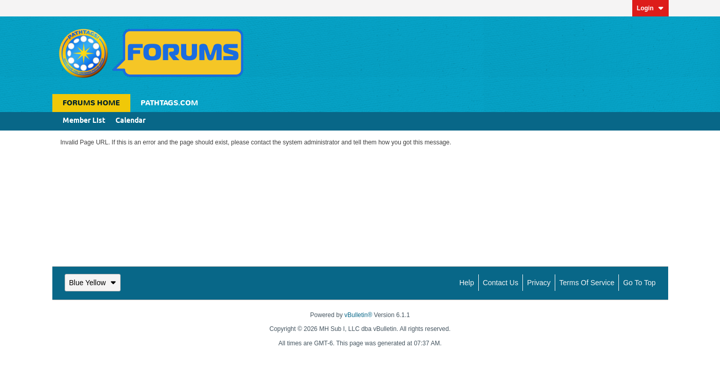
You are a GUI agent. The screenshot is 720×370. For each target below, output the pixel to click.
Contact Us (500, 283)
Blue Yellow (92, 283)
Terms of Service (586, 283)
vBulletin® (358, 315)
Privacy (539, 283)
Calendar (130, 121)
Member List (84, 121)
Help (466, 283)
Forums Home (91, 103)
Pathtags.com (169, 103)
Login (650, 8)
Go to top (639, 283)
